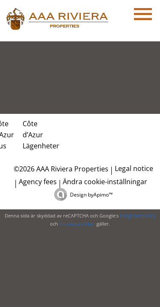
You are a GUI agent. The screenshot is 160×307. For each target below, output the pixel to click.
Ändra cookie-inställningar (105, 181)
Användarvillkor (77, 223)
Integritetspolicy (138, 215)
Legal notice (134, 168)
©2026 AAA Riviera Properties (60, 169)
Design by (91, 194)
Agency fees (38, 181)
